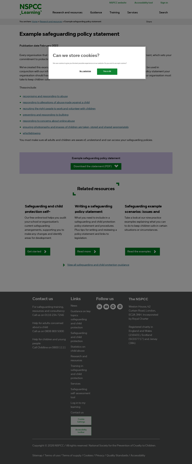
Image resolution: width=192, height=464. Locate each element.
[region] (97, 62)
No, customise (85, 71)
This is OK (107, 71)
